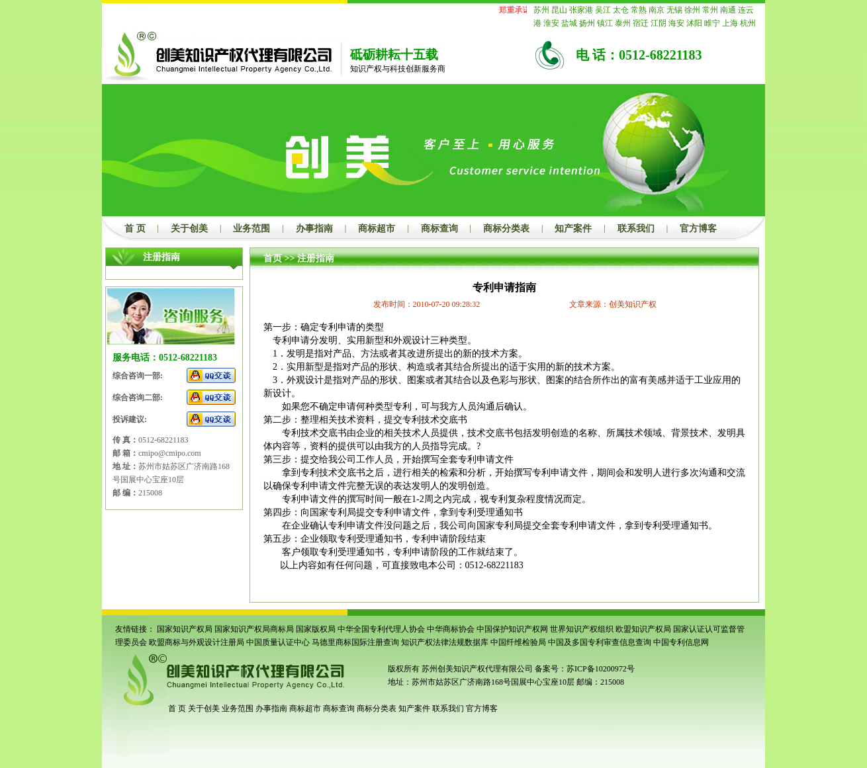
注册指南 (315, 258)
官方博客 (698, 229)
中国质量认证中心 (278, 642)
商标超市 (376, 229)
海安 (676, 23)
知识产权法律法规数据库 (444, 642)
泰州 (623, 23)
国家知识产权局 (184, 629)
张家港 (581, 10)
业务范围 (251, 229)
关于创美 (189, 229)
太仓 (621, 10)
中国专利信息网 (681, 642)
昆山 (559, 10)
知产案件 (573, 229)
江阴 (658, 23)
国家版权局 (316, 629)
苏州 (541, 10)
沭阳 (694, 23)
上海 (730, 23)
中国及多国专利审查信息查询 (599, 642)
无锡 (674, 10)
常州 (710, 10)
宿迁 (641, 23)
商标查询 (439, 229)
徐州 (692, 10)
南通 (728, 10)
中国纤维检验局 (518, 642)
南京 (656, 10)
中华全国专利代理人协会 (381, 629)
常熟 (639, 10)
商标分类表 (506, 229)
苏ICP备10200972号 (601, 668)
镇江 (605, 23)
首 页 (135, 229)
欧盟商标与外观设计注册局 (196, 642)
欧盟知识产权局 (643, 629)
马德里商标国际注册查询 (355, 642)
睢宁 (712, 23)
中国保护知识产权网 (512, 629)
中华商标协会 (451, 629)
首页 (272, 258)
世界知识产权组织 (582, 629)
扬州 (587, 23)
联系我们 (636, 229)
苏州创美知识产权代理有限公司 (476, 668)
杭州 (748, 23)
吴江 (603, 10)
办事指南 (314, 229)
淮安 (551, 23)
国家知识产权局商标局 (254, 629)
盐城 (569, 23)
